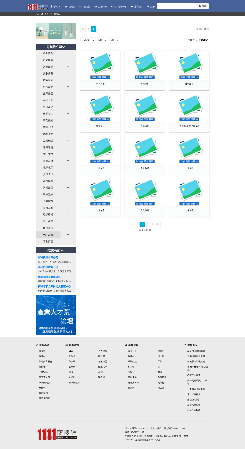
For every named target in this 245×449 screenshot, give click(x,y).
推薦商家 (56, 250)
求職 (130, 372)
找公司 (42, 351)
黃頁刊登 (132, 351)
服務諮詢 (48, 228)
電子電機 (48, 154)
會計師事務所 (193, 394)
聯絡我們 (43, 393)
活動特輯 (43, 372)
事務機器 (48, 120)
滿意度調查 (44, 398)
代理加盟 (48, 234)
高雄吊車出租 (193, 405)
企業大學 (102, 366)
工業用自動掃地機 (196, 356)
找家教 (131, 388)
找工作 (131, 366)
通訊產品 (48, 107)
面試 (160, 372)
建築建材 (48, 147)
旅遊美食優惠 (45, 361)
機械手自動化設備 (196, 361)
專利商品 (48, 241)
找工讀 (161, 388)
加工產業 (48, 221)
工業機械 (48, 140)
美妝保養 (48, 73)
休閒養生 (48, 113)
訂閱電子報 (44, 377)
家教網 (101, 377)
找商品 (42, 356)
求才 (160, 366)
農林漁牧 (48, 194)
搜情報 (42, 366)
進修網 (72, 366)
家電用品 (48, 93)
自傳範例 (162, 377)
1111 (71, 351)
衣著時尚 (48, 80)
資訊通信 (48, 174)
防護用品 (48, 187)
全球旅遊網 (74, 382)
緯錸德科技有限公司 (49, 276)
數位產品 (48, 87)
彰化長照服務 (193, 410)
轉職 (71, 372)
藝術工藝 (48, 100)
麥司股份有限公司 (48, 267)
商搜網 (72, 361)
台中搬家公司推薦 (196, 389)
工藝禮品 (203, 40)
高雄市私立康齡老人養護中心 (54, 286)
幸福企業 (132, 377)
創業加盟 (102, 361)
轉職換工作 (133, 382)
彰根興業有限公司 (48, 257)
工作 (160, 361)
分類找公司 (55, 47)
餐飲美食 (48, 53)
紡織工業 (48, 207)
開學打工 (162, 382)
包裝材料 (48, 201)
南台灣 (101, 356)
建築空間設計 (193, 399)
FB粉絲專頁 (44, 382)
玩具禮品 (48, 133)
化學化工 (48, 167)
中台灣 (72, 356)
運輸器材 (48, 160)
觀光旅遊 (48, 60)
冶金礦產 (48, 181)
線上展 (161, 356)
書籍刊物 (48, 127)
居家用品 (48, 66)
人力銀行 (102, 351)
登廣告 (42, 388)
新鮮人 (101, 372)
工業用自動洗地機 (196, 351)
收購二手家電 (193, 375)
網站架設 (132, 361)
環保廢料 (48, 214)
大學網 (72, 377)
